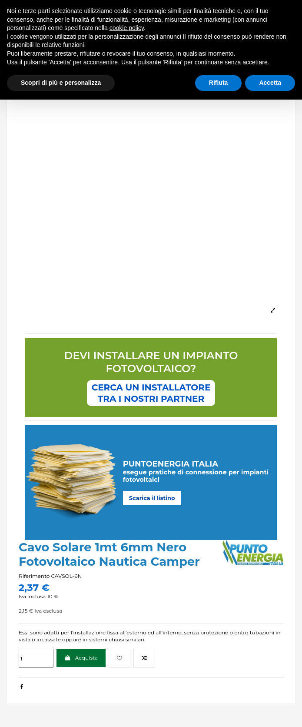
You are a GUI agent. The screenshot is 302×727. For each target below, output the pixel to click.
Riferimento (34, 576)
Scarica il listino (152, 497)
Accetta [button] (270, 82)
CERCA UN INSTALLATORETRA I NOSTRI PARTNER (151, 393)
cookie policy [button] (127, 27)
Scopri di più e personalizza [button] (61, 82)
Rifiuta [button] (218, 82)
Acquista (81, 657)
